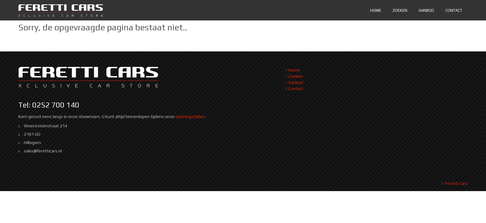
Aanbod (426, 10)
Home (375, 10)
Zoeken (399, 10)
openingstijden (190, 116)
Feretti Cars (456, 183)
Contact (453, 10)
